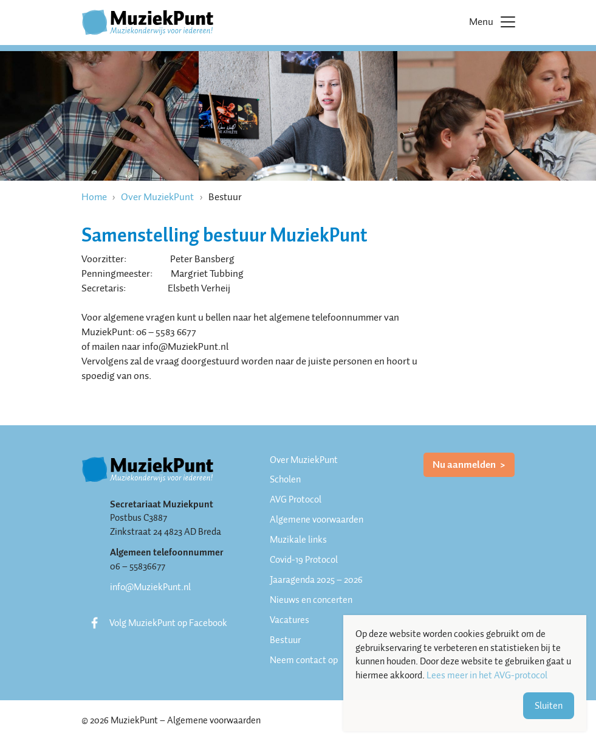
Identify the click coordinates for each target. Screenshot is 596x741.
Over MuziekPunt (157, 196)
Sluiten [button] (549, 705)
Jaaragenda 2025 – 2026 (316, 579)
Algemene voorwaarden (316, 519)
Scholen (285, 479)
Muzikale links (298, 539)
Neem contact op (304, 660)
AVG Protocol (295, 499)
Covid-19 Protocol (304, 559)
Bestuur (285, 640)
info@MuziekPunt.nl (150, 587)
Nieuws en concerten (311, 600)
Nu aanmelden (465, 464)
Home (94, 196)
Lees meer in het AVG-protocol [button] (486, 676)
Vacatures (289, 620)
